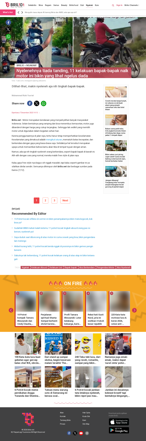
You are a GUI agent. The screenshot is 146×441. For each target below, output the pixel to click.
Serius (56, 5)
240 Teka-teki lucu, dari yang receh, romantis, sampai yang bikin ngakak (87, 360)
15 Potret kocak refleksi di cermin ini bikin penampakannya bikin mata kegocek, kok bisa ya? (53, 221)
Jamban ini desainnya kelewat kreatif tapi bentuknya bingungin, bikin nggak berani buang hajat (117, 393)
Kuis (97, 5)
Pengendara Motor (106, 267)
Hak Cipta (86, 413)
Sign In (119, 5)
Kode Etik (86, 416)
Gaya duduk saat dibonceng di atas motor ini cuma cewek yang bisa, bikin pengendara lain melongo (54, 239)
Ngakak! (31, 65)
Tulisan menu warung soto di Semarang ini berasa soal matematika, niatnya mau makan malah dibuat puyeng (56, 393)
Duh (82, 5)
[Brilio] (14, 5)
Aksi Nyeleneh (123, 267)
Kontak (63, 416)
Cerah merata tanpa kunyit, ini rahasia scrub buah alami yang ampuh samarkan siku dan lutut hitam (116, 105)
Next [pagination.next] (65, 200)
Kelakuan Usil (56, 267)
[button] (18, 12)
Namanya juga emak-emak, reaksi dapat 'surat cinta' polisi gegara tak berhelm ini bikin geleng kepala (117, 360)
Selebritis (32, 5)
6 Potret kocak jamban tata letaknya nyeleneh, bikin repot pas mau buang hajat (87, 393)
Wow (41, 5)
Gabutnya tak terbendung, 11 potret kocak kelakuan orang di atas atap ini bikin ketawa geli (54, 257)
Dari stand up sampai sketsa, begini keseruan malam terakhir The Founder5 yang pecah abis (58, 360)
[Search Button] (113, 6)
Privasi (62, 424)
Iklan (62, 413)
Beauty (64, 5)
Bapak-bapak (71, 267)
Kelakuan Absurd (39, 267)
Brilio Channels (132, 5)
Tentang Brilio (65, 420)
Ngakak (89, 5)
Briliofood (73, 5)
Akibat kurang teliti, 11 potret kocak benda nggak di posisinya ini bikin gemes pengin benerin (53, 248)
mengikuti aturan (54, 139)
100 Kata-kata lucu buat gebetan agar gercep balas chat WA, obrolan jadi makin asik (27, 360)
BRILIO (20, 65)
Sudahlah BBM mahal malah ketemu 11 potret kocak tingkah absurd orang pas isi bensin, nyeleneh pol (52, 230)
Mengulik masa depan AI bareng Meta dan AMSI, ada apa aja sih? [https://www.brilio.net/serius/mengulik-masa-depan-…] (51, 12)
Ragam (48, 5)
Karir (84, 420)
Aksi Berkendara (87, 267)
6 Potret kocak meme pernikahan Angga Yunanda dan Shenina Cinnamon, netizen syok (28, 393)
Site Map (86, 424)
